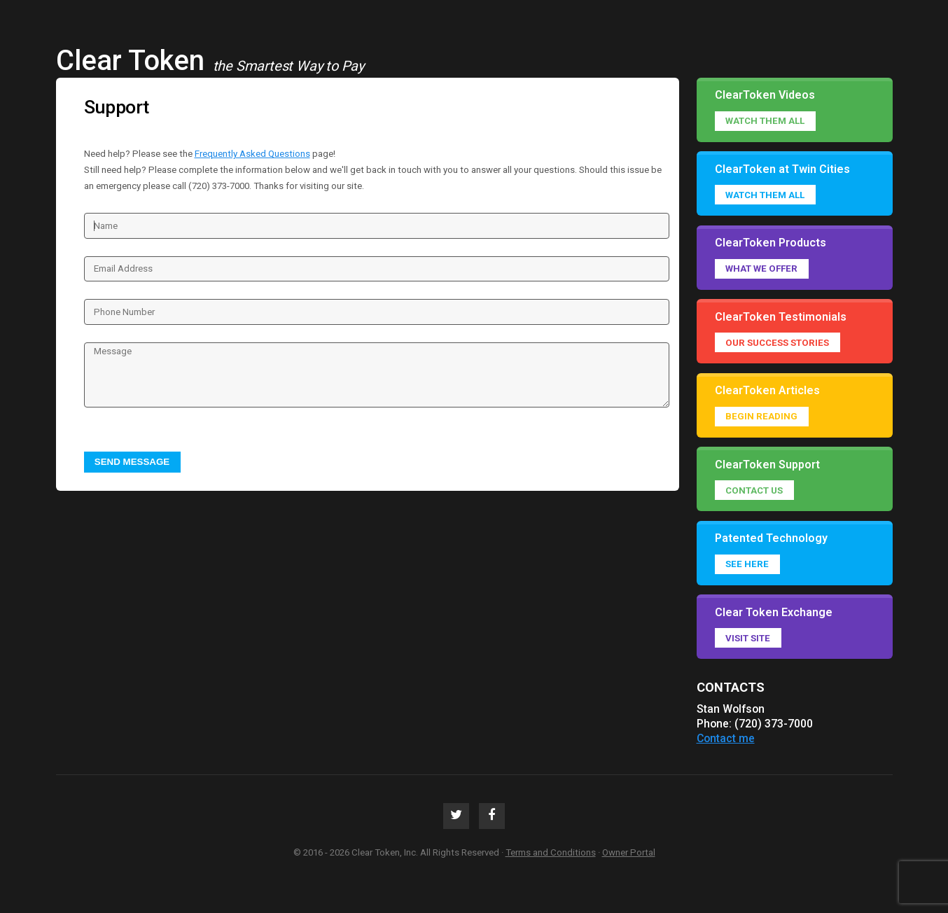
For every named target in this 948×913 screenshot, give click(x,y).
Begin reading (761, 416)
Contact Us (754, 490)
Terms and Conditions (551, 852)
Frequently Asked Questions (252, 153)
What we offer (761, 268)
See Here (747, 564)
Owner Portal (628, 852)
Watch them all (764, 121)
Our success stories (777, 342)
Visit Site (747, 638)
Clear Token (130, 60)
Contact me (726, 738)
